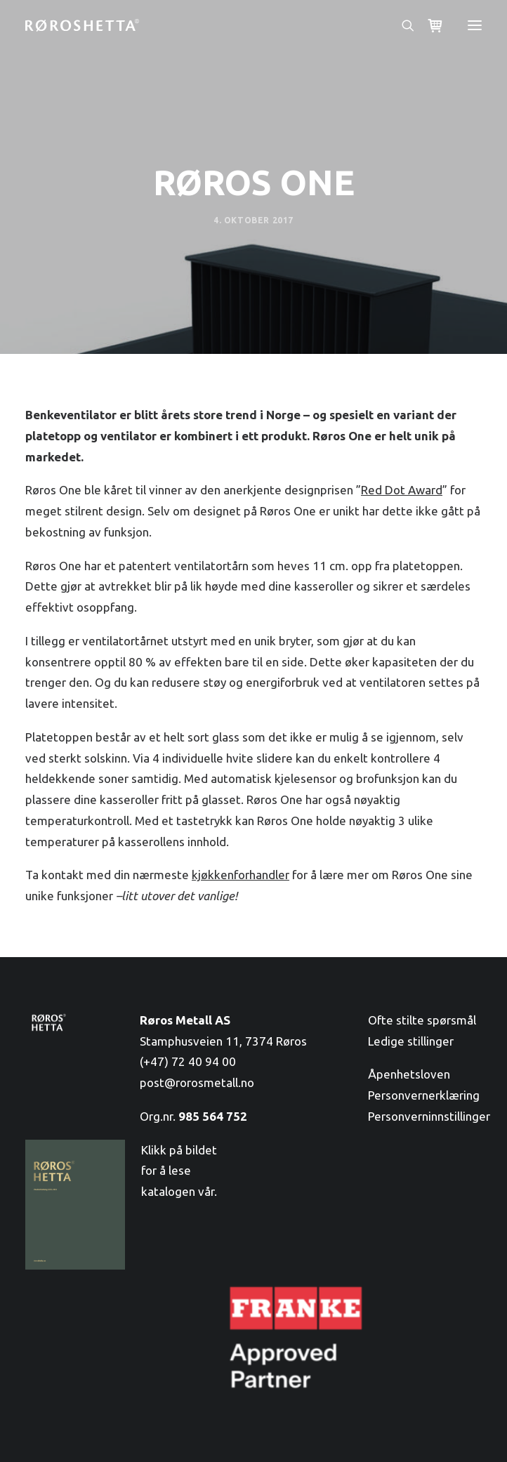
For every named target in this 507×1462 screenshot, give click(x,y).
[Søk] (401, 25)
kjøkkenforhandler (240, 874)
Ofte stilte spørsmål (422, 1020)
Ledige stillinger (411, 1041)
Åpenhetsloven (409, 1074)
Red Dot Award (401, 489)
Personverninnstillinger (429, 1116)
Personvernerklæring (424, 1095)
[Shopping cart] (429, 25)
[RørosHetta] (82, 25)
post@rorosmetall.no (197, 1082)
